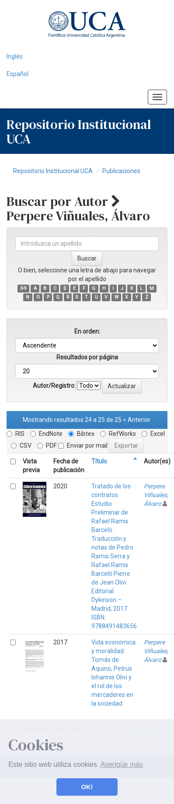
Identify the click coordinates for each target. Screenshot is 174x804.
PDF (47, 445)
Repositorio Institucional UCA (53, 170)
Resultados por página (87, 357)
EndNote (46, 433)
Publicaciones (121, 170)
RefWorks (118, 433)
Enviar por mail (83, 445)
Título (99, 461)
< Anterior (136, 419)
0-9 (23, 288)
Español (17, 73)
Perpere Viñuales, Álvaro (156, 495)
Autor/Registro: (54, 385)
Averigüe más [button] (122, 764)
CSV (21, 445)
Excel (153, 433)
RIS (15, 433)
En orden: (87, 331)
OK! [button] (87, 786)
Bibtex (81, 433)
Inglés (15, 56)
